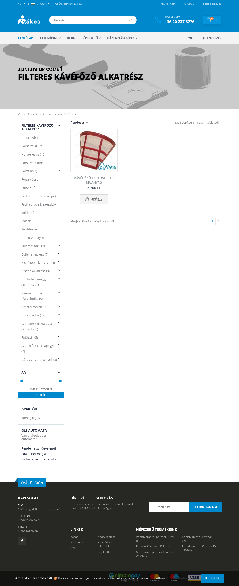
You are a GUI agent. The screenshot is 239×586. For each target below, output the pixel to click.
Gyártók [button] (29, 409)
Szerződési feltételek (105, 544)
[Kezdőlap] (20, 114)
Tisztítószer (29, 229)
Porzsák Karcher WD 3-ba (152, 546)
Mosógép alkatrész (38, 263)
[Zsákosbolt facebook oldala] (22, 541)
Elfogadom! (212, 578)
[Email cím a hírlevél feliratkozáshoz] (185, 507)
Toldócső (27, 213)
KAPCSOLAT (190, 3)
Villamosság (33, 246)
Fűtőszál (29, 337)
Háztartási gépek (121, 38)
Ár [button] (23, 372)
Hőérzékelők (32, 315)
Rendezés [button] (77, 122)
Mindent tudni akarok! (182, 578)
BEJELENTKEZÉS (212, 3)
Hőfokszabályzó (32, 238)
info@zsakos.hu (28, 531)
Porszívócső (29, 179)
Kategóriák (48, 38)
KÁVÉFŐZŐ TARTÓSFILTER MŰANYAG (94, 180)
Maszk (26, 221)
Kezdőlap (25, 38)
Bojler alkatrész (34, 254)
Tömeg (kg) (30, 418)
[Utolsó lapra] (219, 221)
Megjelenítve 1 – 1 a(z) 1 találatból (197, 122)
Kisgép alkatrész (35, 271)
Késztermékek (33, 307)
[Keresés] (131, 20)
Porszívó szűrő (31, 146)
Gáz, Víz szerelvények (39, 360)
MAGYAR (39, 3)
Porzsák (29, 171)
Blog (71, 38)
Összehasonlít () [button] (68, 3)
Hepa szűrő (29, 138)
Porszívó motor (32, 163)
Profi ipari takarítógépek (38, 196)
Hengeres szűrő (32, 154)
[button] (72, 20)
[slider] (21, 381)
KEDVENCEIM (168, 3)
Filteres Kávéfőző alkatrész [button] (37, 127)
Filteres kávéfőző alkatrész (64, 114)
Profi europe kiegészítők (38, 204)
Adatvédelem (106, 537)
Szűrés (41, 395)
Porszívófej (29, 188)
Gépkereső (90, 38)
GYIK (189, 38)
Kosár (74, 537)
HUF (20, 3)
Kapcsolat (76, 542)
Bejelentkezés (210, 38)
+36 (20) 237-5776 (29, 520)
